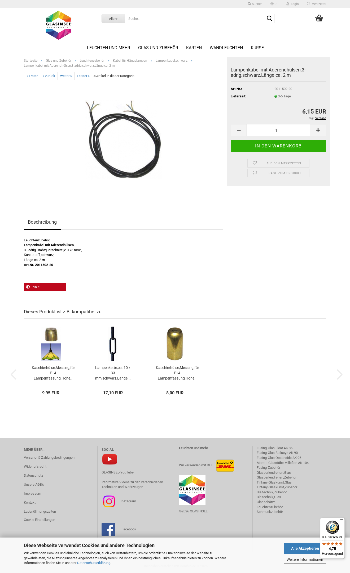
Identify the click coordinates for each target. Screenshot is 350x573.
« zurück (49, 76)
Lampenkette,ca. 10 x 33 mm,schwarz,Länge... (113, 373)
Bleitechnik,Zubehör (272, 492)
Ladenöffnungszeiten (40, 511)
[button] (274, 4)
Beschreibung (42, 222)
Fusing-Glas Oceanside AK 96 (279, 458)
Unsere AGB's (34, 484)
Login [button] (292, 4)
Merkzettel (316, 4)
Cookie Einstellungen (39, 520)
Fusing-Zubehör (268, 468)
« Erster (32, 76)
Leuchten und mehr (108, 47)
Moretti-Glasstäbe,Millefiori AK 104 (283, 463)
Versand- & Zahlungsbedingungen (49, 457)
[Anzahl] (278, 130)
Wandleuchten (226, 47)
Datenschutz (33, 475)
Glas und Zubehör (158, 47)
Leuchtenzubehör (270, 507)
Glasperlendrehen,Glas (274, 473)
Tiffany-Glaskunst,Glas (274, 482)
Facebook (128, 529)
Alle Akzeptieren (305, 548)
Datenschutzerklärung (93, 563)
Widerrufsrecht (35, 466)
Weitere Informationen (305, 559)
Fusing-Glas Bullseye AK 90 (277, 453)
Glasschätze (266, 502)
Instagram (128, 501)
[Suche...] (113, 18)
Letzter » (83, 76)
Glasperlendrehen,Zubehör (276, 477)
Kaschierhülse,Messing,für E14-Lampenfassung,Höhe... (53, 373)
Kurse (257, 47)
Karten (194, 47)
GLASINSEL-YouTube (118, 472)
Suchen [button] (255, 4)
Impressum (32, 493)
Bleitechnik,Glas (269, 497)
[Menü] (341, 521)
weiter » (66, 76)
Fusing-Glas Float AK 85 (274, 448)
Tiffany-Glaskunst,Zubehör (277, 487)
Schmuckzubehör (270, 512)
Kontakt (30, 502)
